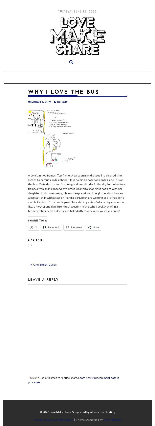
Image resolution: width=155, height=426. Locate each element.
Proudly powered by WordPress (53, 419)
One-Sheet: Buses (45, 264)
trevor (60, 101)
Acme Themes (112, 419)
